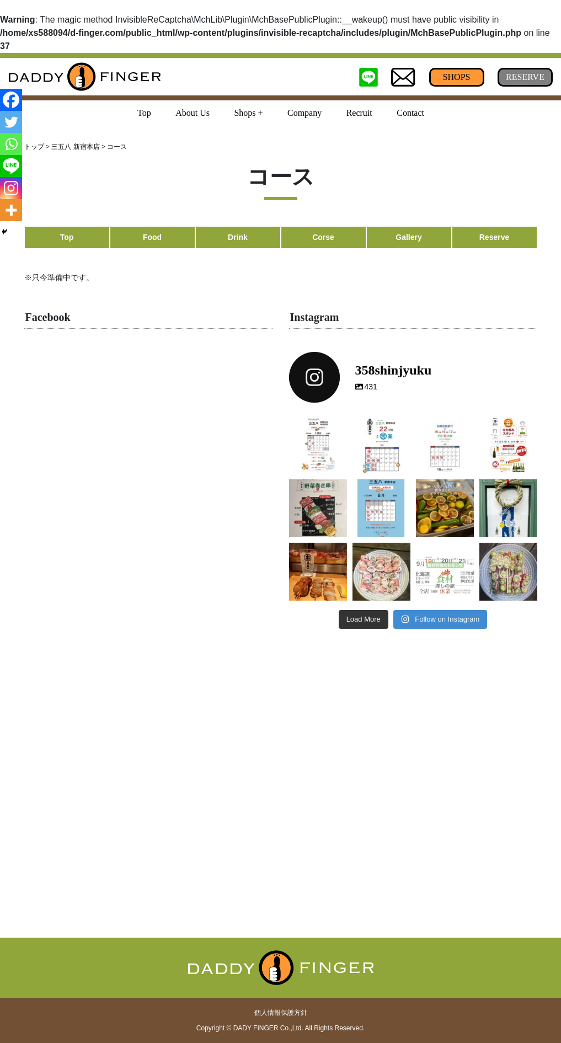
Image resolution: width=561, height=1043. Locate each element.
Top (144, 112)
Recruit (359, 112)
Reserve (494, 237)
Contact (410, 112)
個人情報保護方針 (280, 1013)
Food (152, 237)
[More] (11, 210)
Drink (238, 237)
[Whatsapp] (11, 144)
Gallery (408, 237)
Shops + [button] (248, 112)
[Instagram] (11, 188)
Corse (323, 237)
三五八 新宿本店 (75, 147)
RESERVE (525, 77)
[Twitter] (11, 122)
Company (304, 112)
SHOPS (457, 77)
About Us (192, 112)
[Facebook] (11, 100)
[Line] (11, 166)
